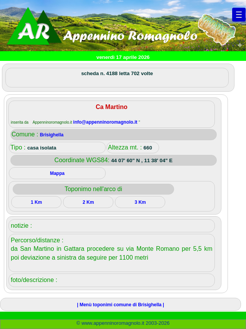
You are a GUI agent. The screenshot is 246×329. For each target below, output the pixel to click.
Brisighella (51, 135)
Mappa (57, 173)
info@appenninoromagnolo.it (105, 122)
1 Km (36, 202)
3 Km (140, 202)
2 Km (88, 202)
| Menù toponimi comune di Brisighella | (120, 304)
